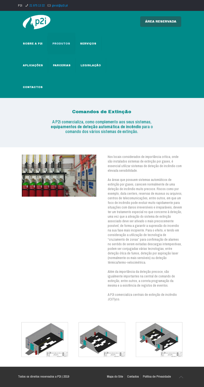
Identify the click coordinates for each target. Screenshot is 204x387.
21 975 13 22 (37, 5)
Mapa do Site (115, 376)
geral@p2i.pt (60, 5)
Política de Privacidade (157, 376)
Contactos (133, 376)
